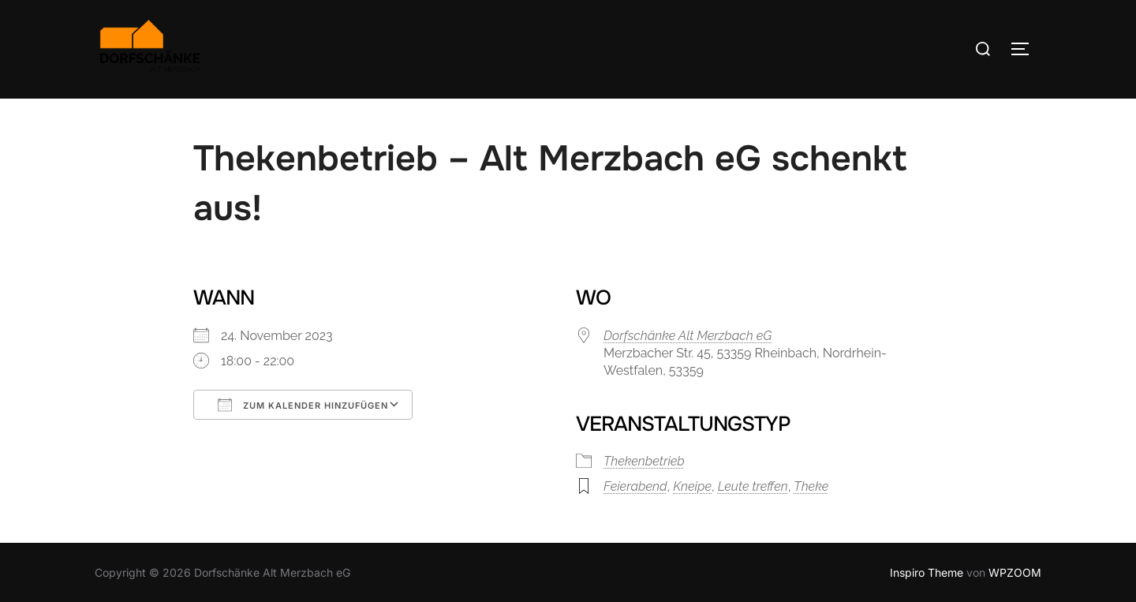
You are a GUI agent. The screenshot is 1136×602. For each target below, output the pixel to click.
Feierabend (635, 486)
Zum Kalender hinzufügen (303, 405)
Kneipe (692, 486)
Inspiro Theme (926, 572)
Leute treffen (753, 486)
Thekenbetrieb (644, 461)
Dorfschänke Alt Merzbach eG (688, 335)
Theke (811, 486)
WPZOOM (1014, 572)
